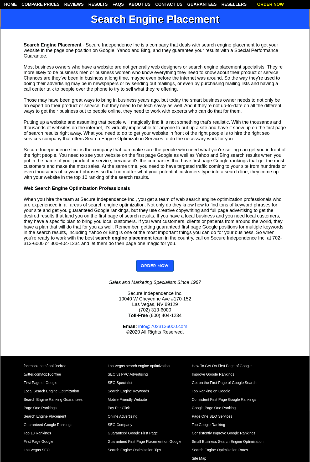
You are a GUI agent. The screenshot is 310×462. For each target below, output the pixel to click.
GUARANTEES (202, 4)
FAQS (118, 4)
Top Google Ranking (208, 425)
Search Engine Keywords (128, 391)
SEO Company (120, 425)
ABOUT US (139, 4)
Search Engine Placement (45, 416)
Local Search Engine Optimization (51, 391)
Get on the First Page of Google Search (224, 383)
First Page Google (38, 441)
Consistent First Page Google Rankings (224, 399)
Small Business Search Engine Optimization (228, 441)
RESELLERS (234, 4)
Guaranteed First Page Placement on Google (144, 441)
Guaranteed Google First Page (133, 433)
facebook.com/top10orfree (45, 366)
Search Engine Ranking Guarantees (53, 399)
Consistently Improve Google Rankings (223, 433)
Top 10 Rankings (37, 433)
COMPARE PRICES (41, 4)
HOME (10, 4)
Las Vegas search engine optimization (139, 366)
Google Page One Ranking (214, 408)
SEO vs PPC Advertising (128, 374)
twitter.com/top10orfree (42, 374)
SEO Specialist (120, 383)
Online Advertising (122, 416)
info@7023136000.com (162, 326)
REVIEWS (74, 4)
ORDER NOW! (155, 266)
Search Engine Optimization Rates (220, 450)
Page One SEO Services (212, 416)
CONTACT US (169, 4)
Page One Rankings (40, 408)
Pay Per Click (119, 408)
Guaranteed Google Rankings (48, 425)
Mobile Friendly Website (127, 399)
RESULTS (97, 4)
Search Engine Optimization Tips (134, 450)
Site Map (199, 458)
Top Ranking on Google (211, 391)
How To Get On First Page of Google (222, 366)
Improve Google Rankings (213, 374)
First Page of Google (40, 383)
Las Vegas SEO (37, 450)
